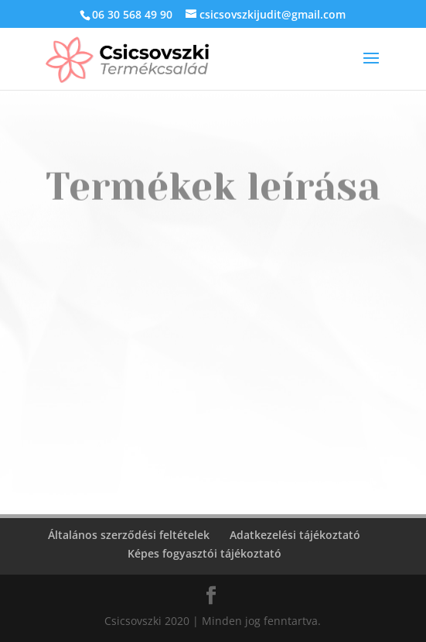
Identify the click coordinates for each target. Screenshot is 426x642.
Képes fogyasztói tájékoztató (204, 553)
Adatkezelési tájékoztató (295, 534)
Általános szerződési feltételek (129, 534)
